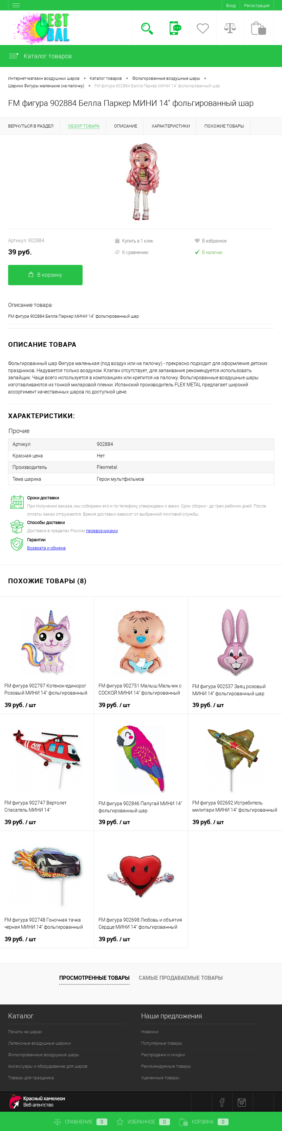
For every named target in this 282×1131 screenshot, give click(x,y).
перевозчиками (102, 530)
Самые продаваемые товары (181, 977)
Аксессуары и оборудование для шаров (47, 1065)
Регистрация (256, 5)
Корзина (204, 1122)
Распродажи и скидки (163, 1054)
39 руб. (20, 251)
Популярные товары (161, 1042)
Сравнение (80, 1122)
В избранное (210, 240)
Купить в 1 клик (133, 240)
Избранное (143, 1122)
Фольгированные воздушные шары (43, 1054)
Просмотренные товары (94, 977)
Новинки (149, 1031)
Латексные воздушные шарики (39, 1042)
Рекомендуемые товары (166, 1065)
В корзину (45, 275)
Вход (231, 5)
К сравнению (131, 252)
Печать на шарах (25, 1031)
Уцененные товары (160, 1077)
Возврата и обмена (46, 547)
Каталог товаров (40, 56)
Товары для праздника (31, 1077)
